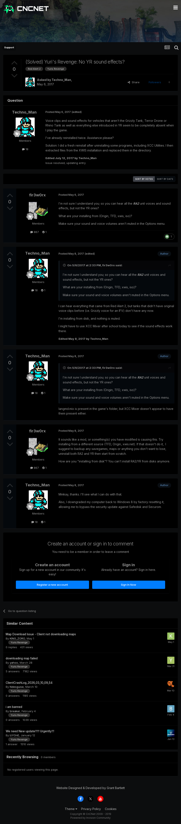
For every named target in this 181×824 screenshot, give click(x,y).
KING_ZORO (17, 638)
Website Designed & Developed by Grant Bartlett (90, 788)
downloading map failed (22, 658)
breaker (15, 711)
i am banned (14, 707)
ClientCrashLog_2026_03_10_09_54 (29, 682)
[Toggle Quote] (65, 265)
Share (134, 82)
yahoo (14, 662)
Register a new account (52, 584)
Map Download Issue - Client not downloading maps (41, 634)
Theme (71, 809)
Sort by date (165, 179)
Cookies (111, 809)
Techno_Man (61, 80)
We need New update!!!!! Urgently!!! (30, 731)
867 (34, 232)
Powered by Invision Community (90, 817)
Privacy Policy (91, 809)
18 (25, 149)
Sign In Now (128, 584)
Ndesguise (17, 686)
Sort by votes (144, 179)
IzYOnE (14, 735)
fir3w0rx (37, 195)
